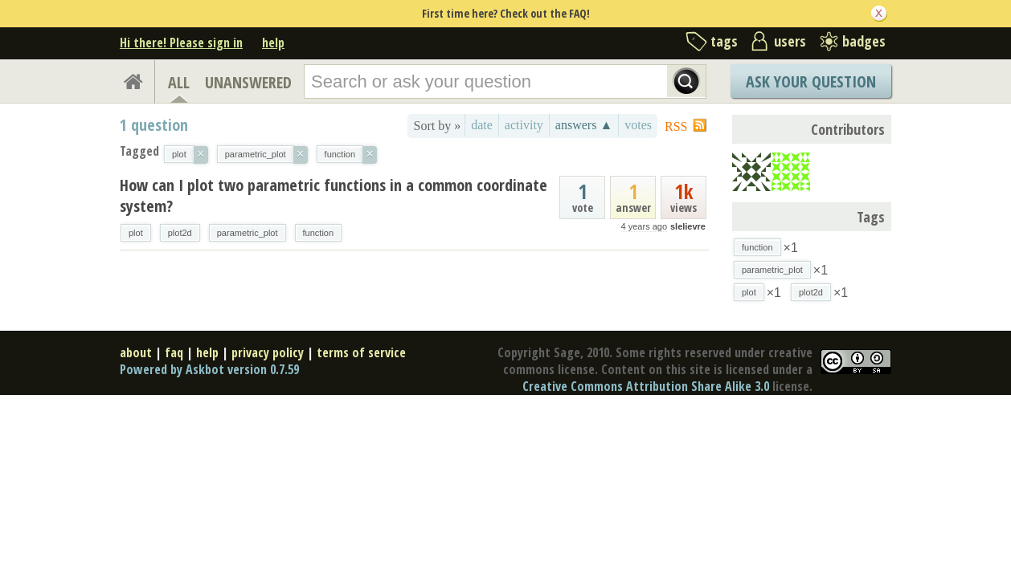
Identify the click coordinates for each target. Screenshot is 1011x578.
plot (136, 233)
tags (724, 41)
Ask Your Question (811, 81)
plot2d (180, 233)
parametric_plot (247, 233)
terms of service (361, 352)
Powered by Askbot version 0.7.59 (209, 369)
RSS (676, 126)
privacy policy (267, 352)
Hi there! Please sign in (181, 42)
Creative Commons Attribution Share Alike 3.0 (645, 386)
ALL (179, 82)
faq (174, 352)
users (790, 41)
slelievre (688, 226)
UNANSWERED (248, 82)
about (136, 352)
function (318, 233)
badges (864, 41)
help (273, 42)
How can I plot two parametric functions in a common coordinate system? (333, 195)
